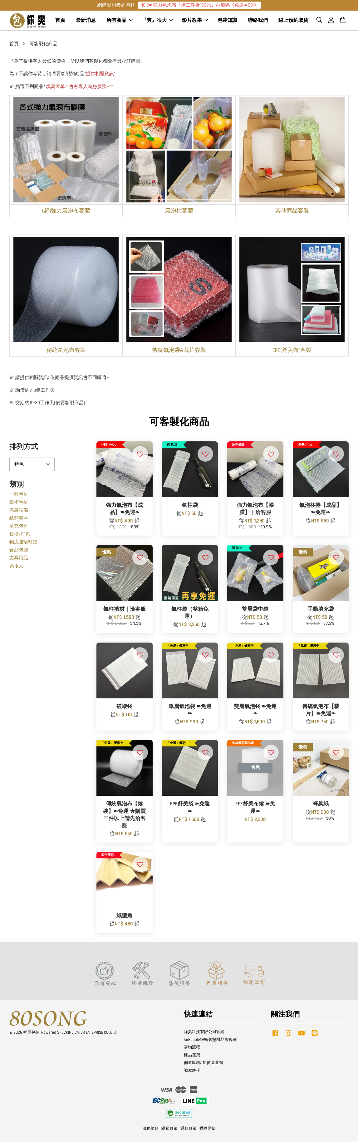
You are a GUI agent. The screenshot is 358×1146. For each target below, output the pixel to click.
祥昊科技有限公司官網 (204, 1035)
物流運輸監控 (23, 546)
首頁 (60, 22)
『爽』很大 (157, 22)
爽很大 (16, 570)
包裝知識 (227, 22)
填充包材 (18, 530)
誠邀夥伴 (192, 1074)
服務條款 (150, 1132)
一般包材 (18, 499)
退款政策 (188, 1132)
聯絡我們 (258, 22)
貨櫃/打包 (19, 538)
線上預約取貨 (293, 22)
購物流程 (192, 1051)
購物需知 (207, 1132)
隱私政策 (169, 1132)
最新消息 (86, 22)
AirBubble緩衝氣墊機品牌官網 (210, 1043)
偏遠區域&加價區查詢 (203, 1067)
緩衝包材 (18, 506)
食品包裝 (18, 554)
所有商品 (119, 22)
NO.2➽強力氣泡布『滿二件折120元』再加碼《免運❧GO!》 (199, 5)
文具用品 (18, 562)
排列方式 (23, 451)
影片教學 (195, 22)
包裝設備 (18, 514)
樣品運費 (192, 1059)
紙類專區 (18, 522)
